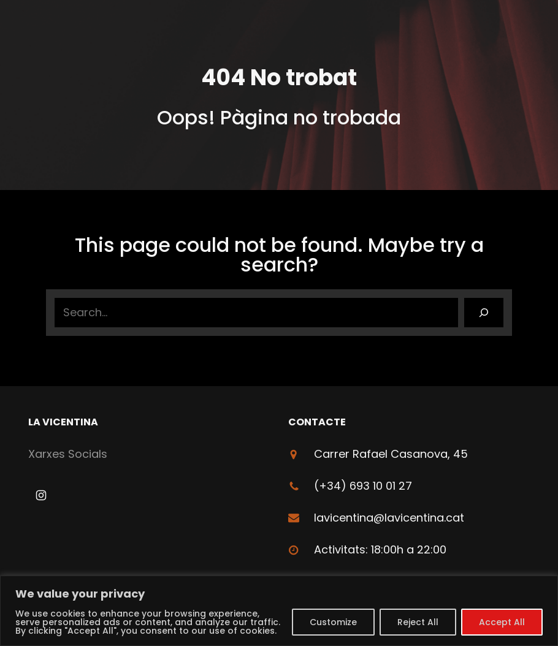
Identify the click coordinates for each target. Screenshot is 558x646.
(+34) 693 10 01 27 (363, 485)
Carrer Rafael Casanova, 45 (391, 454)
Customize (333, 622)
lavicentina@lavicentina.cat (389, 517)
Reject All (417, 622)
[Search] (483, 312)
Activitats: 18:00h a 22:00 (380, 549)
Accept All (502, 622)
